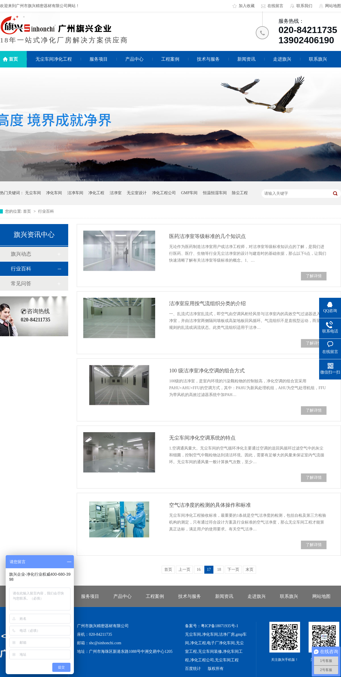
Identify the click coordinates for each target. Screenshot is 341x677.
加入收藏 (247, 6)
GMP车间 (189, 193)
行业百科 (46, 211)
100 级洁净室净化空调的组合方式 (207, 371)
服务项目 (99, 59)
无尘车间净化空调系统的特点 (202, 438)
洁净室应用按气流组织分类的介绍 (207, 303)
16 (199, 569)
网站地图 (333, 6)
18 (219, 569)
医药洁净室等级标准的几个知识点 (207, 236)
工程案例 (170, 59)
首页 (13, 59)
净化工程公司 (164, 193)
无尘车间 (33, 193)
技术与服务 (208, 59)
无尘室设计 (137, 193)
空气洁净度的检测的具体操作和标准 (210, 505)
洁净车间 (75, 193)
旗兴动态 (21, 254)
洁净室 (116, 193)
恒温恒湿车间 (215, 193)
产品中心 (134, 59)
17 (209, 569)
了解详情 (314, 276)
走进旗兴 (282, 59)
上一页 (184, 569)
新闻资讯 (246, 59)
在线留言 (275, 6)
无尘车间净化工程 (54, 59)
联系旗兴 (318, 59)
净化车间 (54, 193)
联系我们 (304, 6)
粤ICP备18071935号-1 (219, 626)
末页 (249, 569)
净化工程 (96, 193)
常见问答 (21, 283)
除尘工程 (240, 193)
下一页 (233, 569)
